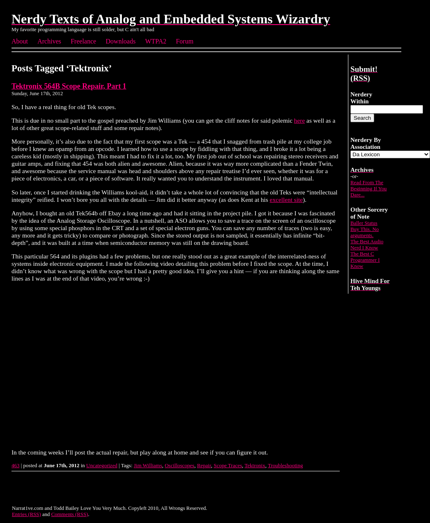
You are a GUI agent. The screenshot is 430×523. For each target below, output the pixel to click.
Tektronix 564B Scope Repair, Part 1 (68, 86)
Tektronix (255, 465)
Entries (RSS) (26, 514)
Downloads (121, 41)
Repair (204, 465)
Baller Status (363, 223)
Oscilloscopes (179, 465)
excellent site (286, 199)
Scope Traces (228, 465)
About (19, 41)
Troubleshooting (285, 465)
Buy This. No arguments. (364, 232)
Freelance (83, 41)
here (299, 120)
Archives (49, 41)
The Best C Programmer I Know (365, 260)
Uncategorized (101, 465)
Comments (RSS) (69, 514)
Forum (185, 41)
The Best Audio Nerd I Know (366, 245)
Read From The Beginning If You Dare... (368, 189)
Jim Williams (148, 465)
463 (15, 465)
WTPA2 (156, 41)
